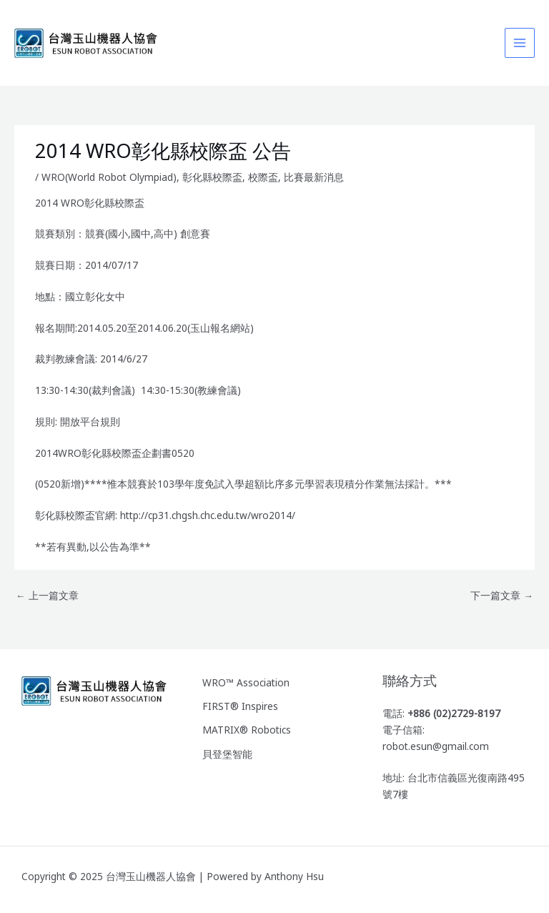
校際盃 (263, 177)
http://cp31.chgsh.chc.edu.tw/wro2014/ (207, 515)
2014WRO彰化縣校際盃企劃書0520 (114, 453)
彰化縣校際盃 (212, 177)
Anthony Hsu (294, 876)
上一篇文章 (47, 595)
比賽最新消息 (314, 177)
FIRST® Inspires (240, 706)
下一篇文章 (501, 595)
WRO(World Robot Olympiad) (109, 177)
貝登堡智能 (227, 754)
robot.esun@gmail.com (435, 746)
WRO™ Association (246, 682)
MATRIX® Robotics (246, 729)
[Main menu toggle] (520, 43)
